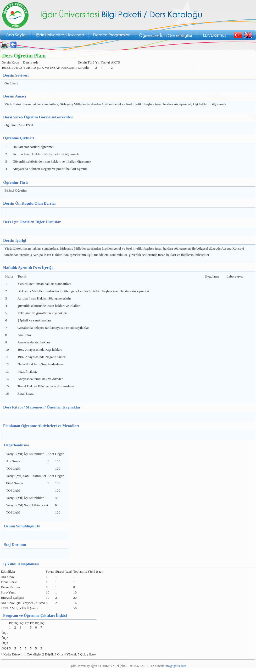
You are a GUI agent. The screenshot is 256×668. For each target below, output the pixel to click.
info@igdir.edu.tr (175, 666)
